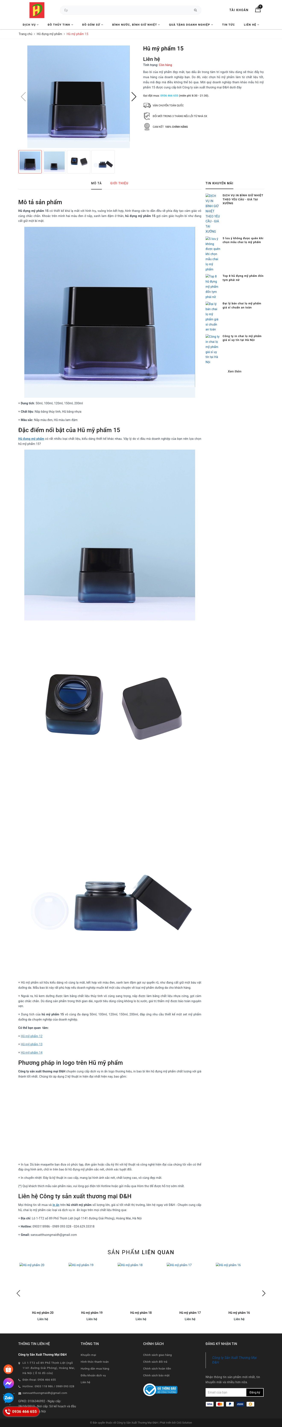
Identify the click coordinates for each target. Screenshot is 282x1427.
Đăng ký (255, 1392)
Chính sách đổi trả (155, 1361)
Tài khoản (238, 10)
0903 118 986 (44, 1386)
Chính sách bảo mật (156, 1375)
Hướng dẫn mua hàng (95, 1368)
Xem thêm (234, 251)
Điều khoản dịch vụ (93, 1375)
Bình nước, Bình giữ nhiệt (136, 24)
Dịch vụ (31, 24)
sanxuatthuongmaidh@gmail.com (45, 1393)
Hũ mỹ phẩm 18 (141, 1312)
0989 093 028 (65, 1386)
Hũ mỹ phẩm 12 (31, 1036)
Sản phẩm (141, 1252)
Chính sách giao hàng (157, 1355)
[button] (134, 96)
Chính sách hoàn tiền (157, 1368)
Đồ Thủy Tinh (60, 24)
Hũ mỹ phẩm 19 (91, 1312)
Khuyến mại (88, 1355)
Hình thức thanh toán (95, 1361)
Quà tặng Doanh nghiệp (191, 24)
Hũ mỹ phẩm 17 (190, 1312)
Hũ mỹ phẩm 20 (42, 1312)
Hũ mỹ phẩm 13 (31, 1044)
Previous (18, 1293)
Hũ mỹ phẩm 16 (239, 1312)
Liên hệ (251, 24)
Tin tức (228, 24)
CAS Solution (184, 1422)
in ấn (56, 1205)
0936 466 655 (169, 95)
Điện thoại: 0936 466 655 (39, 1379)
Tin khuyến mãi (219, 183)
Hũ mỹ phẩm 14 (31, 1052)
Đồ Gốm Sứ (92, 24)
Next (264, 1293)
